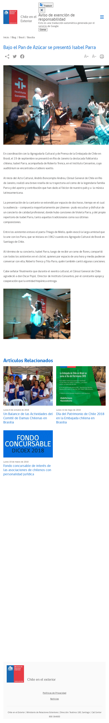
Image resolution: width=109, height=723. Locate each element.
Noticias (54, 699)
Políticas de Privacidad (54, 693)
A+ (86, 56)
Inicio (6, 37)
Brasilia (31, 37)
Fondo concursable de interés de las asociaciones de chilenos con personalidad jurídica (27, 470)
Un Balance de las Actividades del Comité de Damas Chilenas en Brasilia (28, 418)
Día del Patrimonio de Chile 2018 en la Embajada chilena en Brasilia (80, 418)
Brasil (21, 37)
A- (94, 56)
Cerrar (43, 29)
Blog (14, 37)
